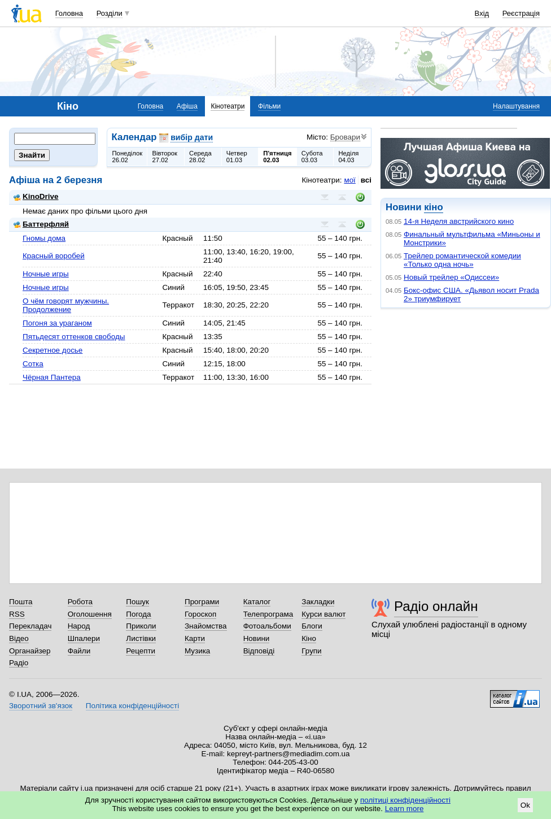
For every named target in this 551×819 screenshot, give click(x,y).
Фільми (269, 106)
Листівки (141, 638)
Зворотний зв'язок (40, 705)
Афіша (187, 106)
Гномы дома (44, 238)
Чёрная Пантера (52, 377)
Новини (256, 638)
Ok (525, 805)
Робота (80, 601)
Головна (69, 13)
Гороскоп (200, 614)
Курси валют (323, 614)
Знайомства (206, 626)
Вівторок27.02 (164, 156)
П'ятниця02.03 (277, 156)
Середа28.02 (200, 156)
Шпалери (84, 638)
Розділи (110, 13)
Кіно (308, 638)
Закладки (317, 601)
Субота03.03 (312, 156)
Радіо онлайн (436, 606)
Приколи (141, 626)
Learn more (404, 808)
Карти (195, 638)
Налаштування (516, 106)
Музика (197, 651)
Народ (79, 626)
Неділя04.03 (348, 156)
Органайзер (29, 651)
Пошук (137, 601)
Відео (19, 638)
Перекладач (30, 626)
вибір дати (191, 137)
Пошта (20, 601)
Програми (202, 601)
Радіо (18, 662)
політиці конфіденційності (405, 800)
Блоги (311, 626)
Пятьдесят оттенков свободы (74, 336)
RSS (17, 614)
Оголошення (90, 614)
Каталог (257, 601)
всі (366, 180)
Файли (79, 651)
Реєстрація (521, 13)
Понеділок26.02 (127, 156)
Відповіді (259, 651)
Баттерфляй (41, 224)
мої (349, 180)
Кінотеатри (227, 106)
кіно (433, 207)
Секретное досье (52, 350)
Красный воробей (54, 256)
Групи (311, 651)
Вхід (482, 13)
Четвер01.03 (236, 156)
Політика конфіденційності (132, 705)
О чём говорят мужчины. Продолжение (66, 305)
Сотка (33, 363)
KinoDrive (36, 196)
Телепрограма (268, 614)
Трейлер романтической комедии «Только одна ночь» (462, 260)
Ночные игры (46, 274)
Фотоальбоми (267, 626)
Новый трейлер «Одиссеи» (451, 277)
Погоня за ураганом (57, 323)
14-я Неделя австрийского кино (459, 221)
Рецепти (140, 651)
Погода (138, 614)
